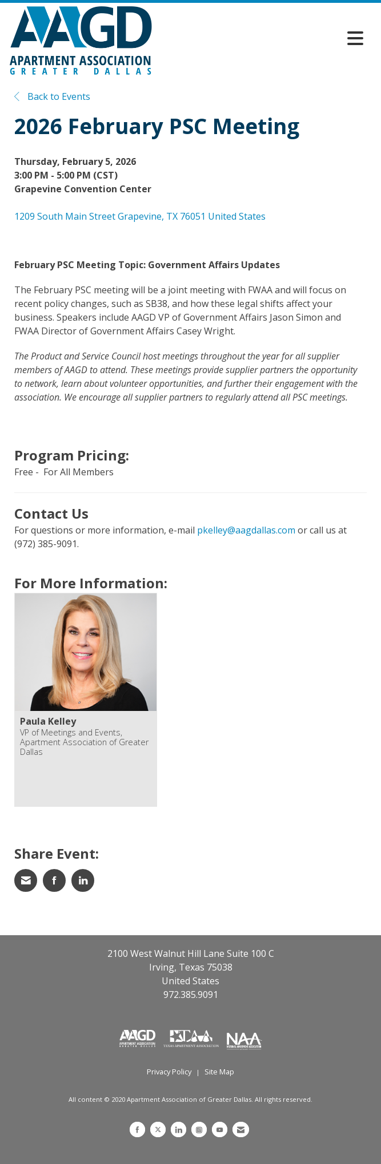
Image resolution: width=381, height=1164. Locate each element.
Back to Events (52, 96)
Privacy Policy (169, 1071)
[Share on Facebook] (54, 880)
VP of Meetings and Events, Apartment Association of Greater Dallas (84, 742)
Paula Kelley (48, 721)
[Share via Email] (25, 880)
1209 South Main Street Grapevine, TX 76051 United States (140, 216)
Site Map (219, 1071)
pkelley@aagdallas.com (246, 530)
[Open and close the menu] (261, 38)
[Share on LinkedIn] (82, 880)
